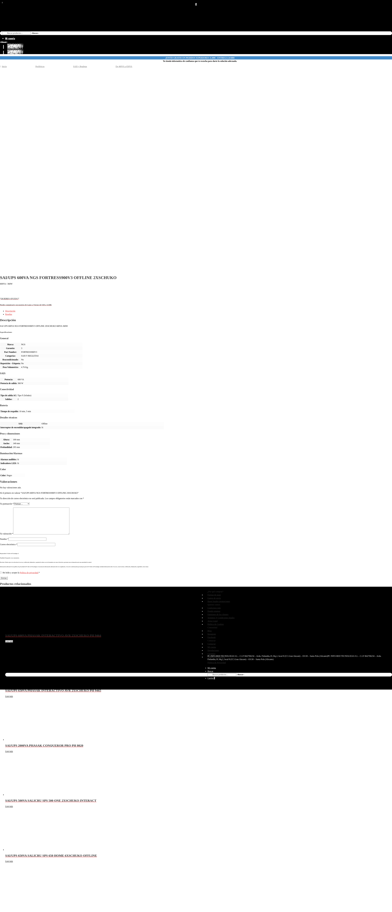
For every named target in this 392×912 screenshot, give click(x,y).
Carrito (211, 678)
